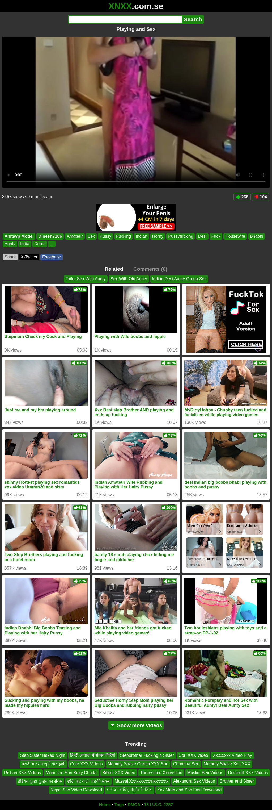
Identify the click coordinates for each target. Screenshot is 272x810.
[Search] (125, 19)
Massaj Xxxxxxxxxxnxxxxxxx (141, 781)
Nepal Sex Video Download (76, 790)
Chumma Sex (186, 764)
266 (242, 197)
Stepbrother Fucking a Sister (147, 755)
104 (260, 197)
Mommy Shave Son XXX (227, 764)
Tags (119, 805)
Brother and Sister (237, 781)
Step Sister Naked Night (42, 755)
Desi (202, 236)
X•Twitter (29, 257)
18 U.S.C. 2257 (158, 805)
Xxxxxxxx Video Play (232, 755)
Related (114, 269)
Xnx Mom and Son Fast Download (189, 790)
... (51, 244)
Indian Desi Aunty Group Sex (179, 279)
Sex (91, 236)
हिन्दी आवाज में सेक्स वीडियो (92, 755)
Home (105, 805)
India (24, 244)
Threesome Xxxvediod (161, 772)
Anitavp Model (19, 236)
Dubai (39, 244)
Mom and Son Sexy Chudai (71, 772)
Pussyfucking (180, 236)
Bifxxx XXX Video (118, 772)
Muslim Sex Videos (205, 772)
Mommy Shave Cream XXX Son (138, 764)
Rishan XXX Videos (22, 772)
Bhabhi (256, 236)
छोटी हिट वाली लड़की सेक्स (88, 781)
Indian (141, 236)
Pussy (105, 236)
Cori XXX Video (193, 755)
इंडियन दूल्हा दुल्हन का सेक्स (40, 781)
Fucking (123, 236)
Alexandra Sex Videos (194, 781)
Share (10, 257)
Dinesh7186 (50, 236)
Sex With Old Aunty (128, 279)
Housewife (235, 236)
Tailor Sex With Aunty (86, 279)
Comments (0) (150, 269)
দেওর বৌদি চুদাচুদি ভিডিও (129, 790)
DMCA (134, 805)
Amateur (75, 236)
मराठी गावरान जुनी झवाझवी (43, 764)
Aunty (10, 244)
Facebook (51, 257)
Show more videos (136, 725)
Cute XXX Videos (86, 764)
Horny (158, 236)
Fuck (216, 236)
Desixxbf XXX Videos (248, 772)
